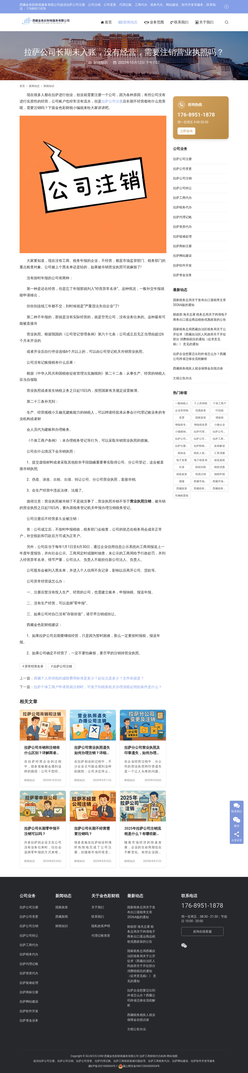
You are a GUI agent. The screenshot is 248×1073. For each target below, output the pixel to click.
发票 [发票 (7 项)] (181, 417)
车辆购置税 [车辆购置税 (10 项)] (181, 495)
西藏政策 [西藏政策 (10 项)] (181, 488)
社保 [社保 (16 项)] (181, 467)
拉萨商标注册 (182, 246)
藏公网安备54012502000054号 (141, 1066)
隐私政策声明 (100, 926)
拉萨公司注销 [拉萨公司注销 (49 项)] (202, 438)
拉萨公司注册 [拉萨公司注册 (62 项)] (183, 438)
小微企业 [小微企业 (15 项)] (219, 424)
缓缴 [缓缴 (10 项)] (181, 481)
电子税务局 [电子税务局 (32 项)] (200, 460)
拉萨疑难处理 (182, 236)
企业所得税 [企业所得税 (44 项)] (181, 410)
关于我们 (211, 22)
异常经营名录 (34, 666)
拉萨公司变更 (182, 168)
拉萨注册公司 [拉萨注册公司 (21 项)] (183, 445)
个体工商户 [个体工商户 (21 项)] (219, 403)
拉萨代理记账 (182, 217)
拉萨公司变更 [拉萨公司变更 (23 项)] (220, 431)
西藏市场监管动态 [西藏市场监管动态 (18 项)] (202, 481)
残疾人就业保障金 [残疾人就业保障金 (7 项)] (202, 453)
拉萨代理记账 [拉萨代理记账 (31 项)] (202, 431)
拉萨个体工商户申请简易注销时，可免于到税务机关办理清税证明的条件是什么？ (98, 687)
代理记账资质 (100, 935)
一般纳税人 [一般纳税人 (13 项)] (181, 403)
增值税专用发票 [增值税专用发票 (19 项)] (183, 424)
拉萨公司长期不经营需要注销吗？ (92, 831)
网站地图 (172, 1056)
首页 (113, 22)
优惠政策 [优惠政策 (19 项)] (200, 410)
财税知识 (100, 62)
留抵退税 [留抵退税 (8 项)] (219, 460)
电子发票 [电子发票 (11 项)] (181, 460)
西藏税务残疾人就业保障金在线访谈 (198, 368)
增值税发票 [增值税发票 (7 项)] (200, 424)
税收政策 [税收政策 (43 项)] (181, 474)
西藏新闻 (61, 916)
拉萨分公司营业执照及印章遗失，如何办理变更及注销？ (142, 750)
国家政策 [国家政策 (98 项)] (200, 417)
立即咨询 (186, 131)
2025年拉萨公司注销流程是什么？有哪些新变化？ (142, 831)
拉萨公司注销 (62, 666)
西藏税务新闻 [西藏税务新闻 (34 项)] (220, 488)
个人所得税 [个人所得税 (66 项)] (200, 403)
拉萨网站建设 (182, 255)
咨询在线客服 (202, 931)
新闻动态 (135, 22)
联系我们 (187, 22)
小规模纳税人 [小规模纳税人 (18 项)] (183, 431)
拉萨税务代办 (182, 207)
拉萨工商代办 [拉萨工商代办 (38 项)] (220, 438)
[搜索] (234, 22)
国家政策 (61, 907)
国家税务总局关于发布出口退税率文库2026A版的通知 (141, 912)
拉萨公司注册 (112, 101)
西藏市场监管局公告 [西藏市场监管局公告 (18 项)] (220, 481)
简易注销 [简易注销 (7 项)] (200, 474)
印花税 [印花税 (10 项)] (220, 410)
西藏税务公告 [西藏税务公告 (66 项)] (202, 488)
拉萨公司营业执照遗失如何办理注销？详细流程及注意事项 (92, 750)
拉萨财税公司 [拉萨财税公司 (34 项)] (202, 445)
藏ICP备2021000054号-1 (103, 1066)
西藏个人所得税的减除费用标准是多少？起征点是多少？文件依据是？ (89, 678)
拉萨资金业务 (182, 275)
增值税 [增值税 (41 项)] (220, 417)
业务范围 (161, 22)
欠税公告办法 (182, 378)
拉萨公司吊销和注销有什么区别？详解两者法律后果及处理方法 (42, 750)
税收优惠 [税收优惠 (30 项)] (219, 467)
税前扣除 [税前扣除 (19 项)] (200, 467)
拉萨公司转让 (182, 188)
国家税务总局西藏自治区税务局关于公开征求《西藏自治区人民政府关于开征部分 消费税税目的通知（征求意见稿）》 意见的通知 (141, 966)
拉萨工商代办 (182, 197)
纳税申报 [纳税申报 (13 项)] (219, 474)
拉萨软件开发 (182, 265)
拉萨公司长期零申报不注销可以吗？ (42, 831)
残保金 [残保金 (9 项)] (182, 453)
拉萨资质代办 (182, 226)
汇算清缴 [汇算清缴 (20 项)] (219, 453)
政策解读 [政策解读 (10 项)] (219, 445)
